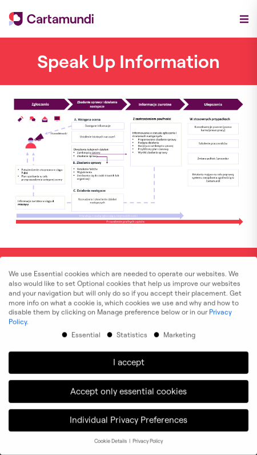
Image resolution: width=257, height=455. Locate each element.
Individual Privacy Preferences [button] (128, 415)
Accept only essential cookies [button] (128, 387)
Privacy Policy (147, 437)
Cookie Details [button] (111, 437)
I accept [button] (128, 358)
